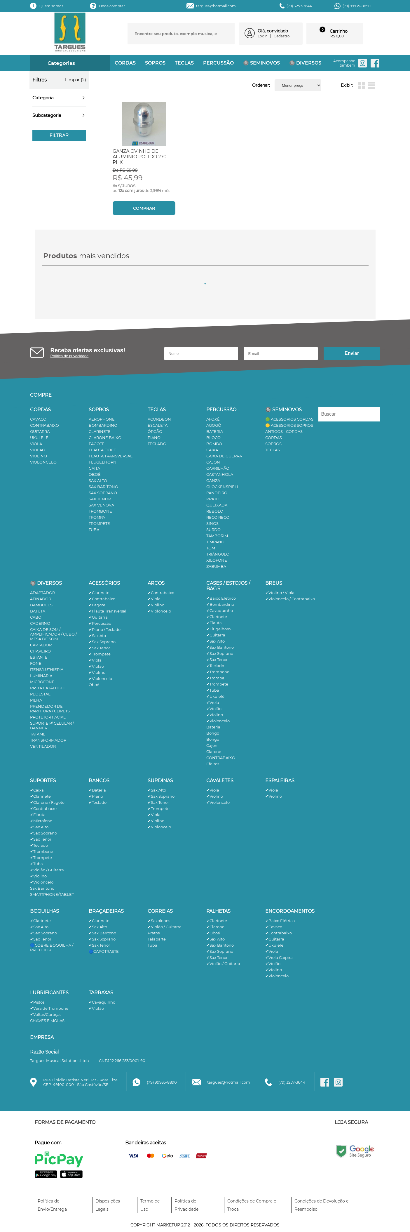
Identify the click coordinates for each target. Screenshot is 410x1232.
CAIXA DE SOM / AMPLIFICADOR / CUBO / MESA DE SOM (53, 634)
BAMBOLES (41, 605)
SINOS (212, 523)
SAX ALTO (98, 480)
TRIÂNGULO (217, 554)
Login (263, 36)
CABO (35, 617)
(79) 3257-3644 (299, 6)
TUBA (94, 529)
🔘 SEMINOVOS (261, 63)
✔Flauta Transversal (107, 611)
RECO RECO (217, 517)
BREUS (273, 583)
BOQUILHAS (44, 911)
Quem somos (51, 6)
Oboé (94, 684)
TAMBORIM (217, 535)
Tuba (152, 945)
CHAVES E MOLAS (47, 1020)
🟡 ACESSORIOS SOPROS (289, 425)
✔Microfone (41, 820)
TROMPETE (99, 523)
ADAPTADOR (42, 592)
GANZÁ (213, 480)
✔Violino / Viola (279, 592)
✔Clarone (215, 926)
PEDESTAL (40, 694)
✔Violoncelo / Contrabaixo (290, 598)
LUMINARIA (41, 675)
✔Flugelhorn (218, 629)
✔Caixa (37, 790)
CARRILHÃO (217, 468)
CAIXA (212, 449)
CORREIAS (160, 911)
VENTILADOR (43, 746)
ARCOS (156, 583)
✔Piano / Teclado (105, 629)
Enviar (352, 353)
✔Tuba (212, 690)
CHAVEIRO (40, 651)
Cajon (211, 745)
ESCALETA (158, 425)
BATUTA (37, 611)
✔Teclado (215, 665)
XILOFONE (216, 560)
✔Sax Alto (215, 641)
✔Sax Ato (97, 635)
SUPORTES (43, 780)
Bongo (212, 733)
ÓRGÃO (155, 431)
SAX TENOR (100, 499)
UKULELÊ (39, 437)
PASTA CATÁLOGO (47, 688)
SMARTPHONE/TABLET (52, 894)
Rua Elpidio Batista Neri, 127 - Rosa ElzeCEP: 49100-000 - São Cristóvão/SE (80, 1082)
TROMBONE (100, 511)
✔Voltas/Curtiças (45, 1014)
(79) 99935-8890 (357, 6)
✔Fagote (97, 605)
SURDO (213, 529)
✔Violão (96, 666)
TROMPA (97, 517)
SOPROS (155, 63)
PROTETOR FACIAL (48, 717)
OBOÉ (95, 474)
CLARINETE (100, 431)
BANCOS (99, 780)
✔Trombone (217, 671)
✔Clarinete (99, 592)
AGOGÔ (213, 425)
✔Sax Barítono (220, 647)
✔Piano (96, 796)
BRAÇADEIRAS (106, 911)
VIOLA (36, 443)
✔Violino (97, 672)
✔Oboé (213, 933)
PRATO (212, 499)
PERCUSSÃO (218, 63)
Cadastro (282, 36)
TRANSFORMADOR (48, 740)
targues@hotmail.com (216, 6)
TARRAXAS (101, 992)
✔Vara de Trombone (49, 1008)
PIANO (154, 437)
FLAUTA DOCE (102, 449)
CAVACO (38, 419)
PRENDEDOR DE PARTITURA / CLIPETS (50, 708)
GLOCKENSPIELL (222, 486)
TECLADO (157, 443)
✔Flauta (214, 622)
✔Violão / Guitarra (47, 869)
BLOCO (213, 437)
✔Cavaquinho (219, 610)
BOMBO (214, 443)
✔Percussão (100, 623)
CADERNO (40, 623)
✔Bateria (97, 790)
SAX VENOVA (101, 505)
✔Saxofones (159, 920)
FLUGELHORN (102, 462)
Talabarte (157, 939)
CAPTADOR (41, 645)
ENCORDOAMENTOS (290, 911)
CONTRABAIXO (44, 425)
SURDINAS (160, 780)
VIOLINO (38, 456)
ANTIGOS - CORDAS (284, 431)
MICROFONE (42, 681)
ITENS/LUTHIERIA (46, 669)
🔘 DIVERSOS (305, 63)
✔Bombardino (220, 604)
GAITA (94, 468)
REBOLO (214, 511)
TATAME (38, 734)
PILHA (36, 700)
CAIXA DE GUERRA (224, 456)
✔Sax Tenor (99, 648)
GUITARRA (40, 431)
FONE (35, 663)
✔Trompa (215, 678)
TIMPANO (215, 541)
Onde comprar (112, 6)
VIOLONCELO (43, 462)
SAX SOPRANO (103, 492)
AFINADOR (40, 598)
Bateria (213, 727)
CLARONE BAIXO (105, 437)
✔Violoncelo (100, 678)
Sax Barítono (42, 888)
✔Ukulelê (215, 696)
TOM (210, 548)
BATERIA (214, 431)
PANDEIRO (216, 492)
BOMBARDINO (103, 425)
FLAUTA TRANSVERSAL (110, 456)
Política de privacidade (69, 356)
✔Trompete (100, 654)
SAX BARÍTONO (103, 486)
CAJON (213, 462)
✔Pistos (37, 1002)
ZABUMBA (216, 566)
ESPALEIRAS (279, 780)
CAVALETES (219, 780)
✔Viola (95, 660)
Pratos (154, 933)
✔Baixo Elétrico (221, 598)
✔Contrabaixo (102, 598)
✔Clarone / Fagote (47, 802)
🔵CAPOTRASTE (104, 951)
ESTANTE (39, 657)
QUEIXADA (216, 505)
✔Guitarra (98, 617)
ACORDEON (159, 419)
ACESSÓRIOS (104, 583)
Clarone (213, 751)
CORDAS (125, 63)
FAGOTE (96, 443)
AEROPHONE (102, 419)
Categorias (56, 63)
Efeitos (212, 763)
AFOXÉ (213, 419)
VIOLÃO (37, 449)
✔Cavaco (273, 926)
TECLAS (184, 63)
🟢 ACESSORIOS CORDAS (289, 419)
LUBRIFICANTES (49, 992)
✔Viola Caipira (279, 957)
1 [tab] (205, 284)
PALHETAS (218, 911)
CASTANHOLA (219, 474)
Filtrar (59, 135)
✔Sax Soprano (102, 641)
